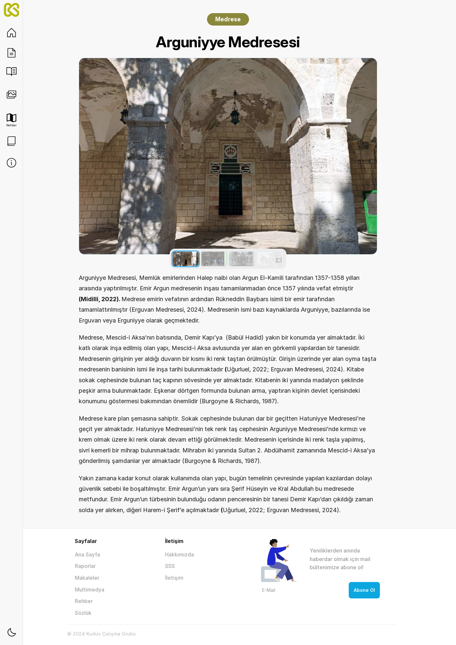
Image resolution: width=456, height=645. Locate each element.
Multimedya (89, 589)
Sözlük (83, 613)
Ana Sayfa (87, 554)
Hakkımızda (179, 554)
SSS (170, 566)
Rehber (84, 601)
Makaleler (87, 577)
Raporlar (85, 566)
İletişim (174, 577)
